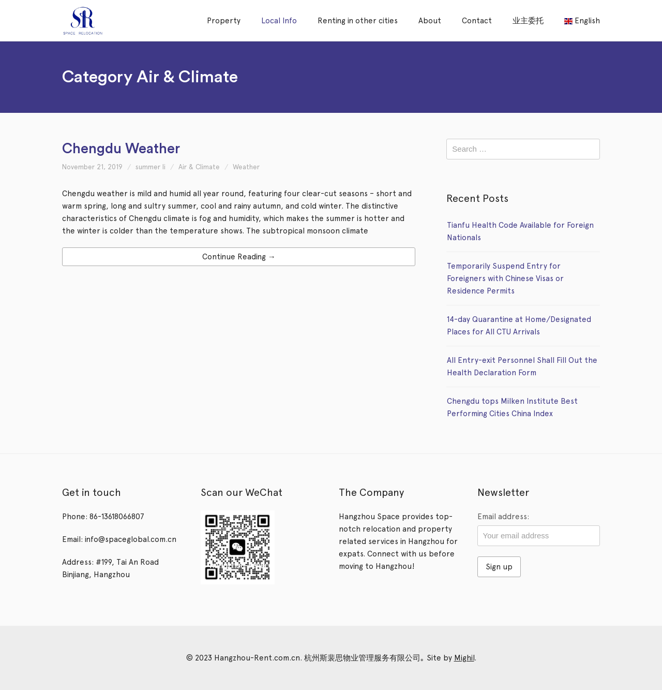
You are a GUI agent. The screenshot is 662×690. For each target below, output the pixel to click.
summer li (151, 167)
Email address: (503, 516)
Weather (246, 167)
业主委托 (528, 20)
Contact (477, 20)
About (429, 20)
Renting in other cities (358, 20)
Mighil (464, 658)
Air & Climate (199, 167)
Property (223, 20)
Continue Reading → (239, 256)
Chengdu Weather (121, 149)
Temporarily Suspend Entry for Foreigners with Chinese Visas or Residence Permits (505, 278)
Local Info (279, 20)
